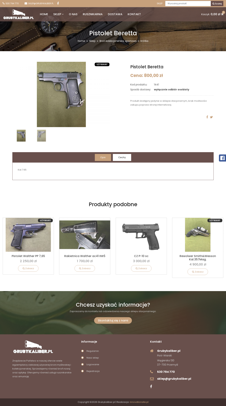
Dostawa (115, 14)
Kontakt (134, 14)
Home (44, 14)
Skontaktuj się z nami (113, 320)
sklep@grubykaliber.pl (174, 379)
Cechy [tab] (122, 157)
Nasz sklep (93, 357)
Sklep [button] (58, 14)
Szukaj (217, 3)
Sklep (159, 3)
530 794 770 (166, 372)
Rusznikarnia (93, 14)
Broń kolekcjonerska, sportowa (118, 41)
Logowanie (93, 364)
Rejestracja (93, 371)
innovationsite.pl (139, 402)
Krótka (144, 41)
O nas (73, 14)
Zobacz (28, 268)
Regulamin (93, 351)
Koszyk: (212, 14)
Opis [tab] (103, 157)
